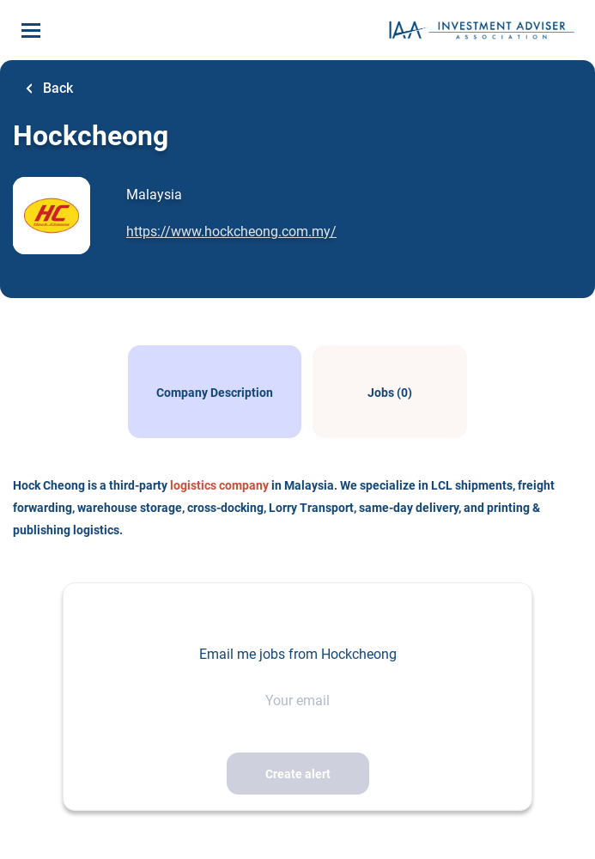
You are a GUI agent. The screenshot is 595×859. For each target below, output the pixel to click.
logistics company (219, 485)
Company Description (214, 392)
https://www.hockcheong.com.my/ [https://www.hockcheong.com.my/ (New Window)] (231, 231)
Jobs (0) (389, 392)
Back (56, 88)
